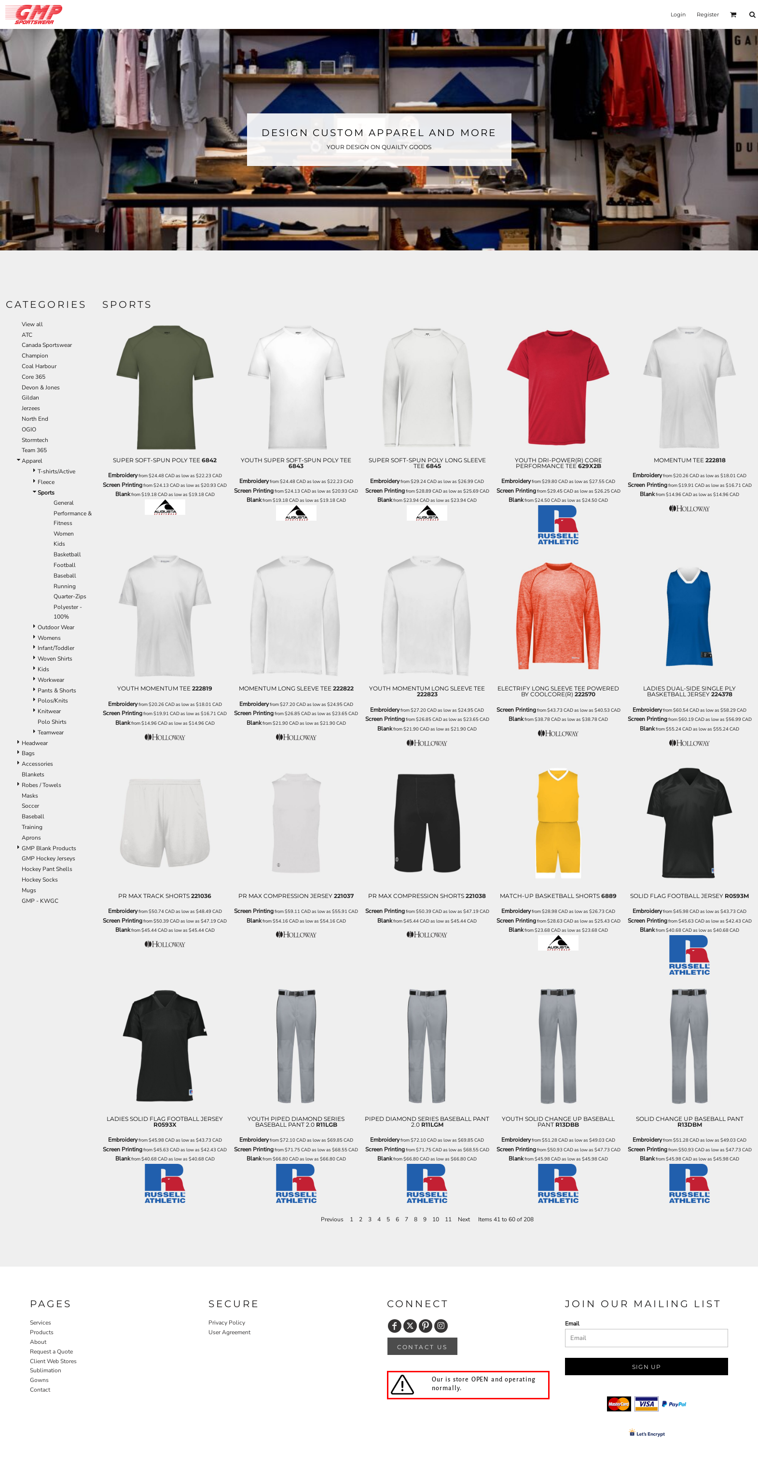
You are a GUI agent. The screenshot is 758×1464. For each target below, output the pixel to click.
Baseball (65, 576)
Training (32, 827)
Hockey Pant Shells (47, 869)
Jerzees (31, 408)
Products (42, 1332)
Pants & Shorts (57, 690)
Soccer (30, 806)
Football (65, 565)
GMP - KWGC (40, 901)
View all (32, 324)
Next (464, 1219)
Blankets (33, 774)
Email (572, 1323)
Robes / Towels (41, 785)
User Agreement (229, 1332)
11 (448, 1219)
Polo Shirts (52, 722)
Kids (59, 544)
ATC (27, 335)
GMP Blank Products (49, 848)
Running (65, 586)
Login (678, 14)
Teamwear (51, 732)
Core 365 (33, 377)
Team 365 (34, 450)
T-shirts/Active (56, 471)
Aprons (31, 838)
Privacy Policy (226, 1322)
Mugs (29, 890)
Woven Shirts (55, 659)
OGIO (29, 429)
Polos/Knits (53, 700)
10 (435, 1219)
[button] (733, 14)
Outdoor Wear (56, 627)
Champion (35, 355)
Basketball (67, 554)
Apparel (32, 461)
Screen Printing (122, 485)
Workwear (51, 680)
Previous (332, 1219)
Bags (28, 753)
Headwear (35, 743)
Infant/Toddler (56, 648)
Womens (49, 638)
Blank (122, 494)
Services (40, 1322)
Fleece (46, 482)
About (38, 1342)
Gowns (39, 1380)
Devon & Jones (41, 387)
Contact (40, 1390)
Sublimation (45, 1370)
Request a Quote (51, 1351)
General (64, 503)
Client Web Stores (53, 1361)
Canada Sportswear (47, 345)
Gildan (30, 397)
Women (64, 534)
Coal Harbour (39, 366)
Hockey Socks (40, 880)
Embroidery (123, 475)
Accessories (37, 764)
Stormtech (35, 440)
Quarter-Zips (70, 596)
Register (708, 14)
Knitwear (49, 711)
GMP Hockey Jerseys (48, 858)
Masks (30, 796)
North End (35, 419)
